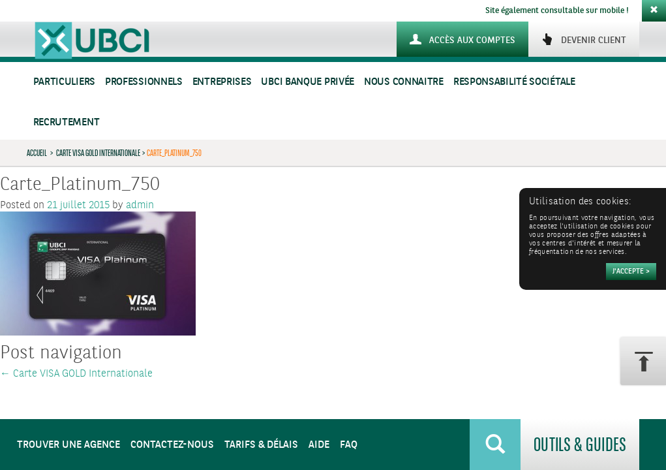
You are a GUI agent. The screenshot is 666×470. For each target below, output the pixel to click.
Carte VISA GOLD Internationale (98, 153)
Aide (319, 445)
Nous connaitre (404, 82)
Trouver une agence (68, 445)
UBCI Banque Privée (307, 82)
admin (140, 205)
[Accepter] (631, 271)
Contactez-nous (172, 445)
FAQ (348, 445)
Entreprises (222, 82)
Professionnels (144, 82)
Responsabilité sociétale (514, 82)
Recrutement (66, 122)
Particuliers (64, 82)
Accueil (37, 153)
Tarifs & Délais (261, 445)
